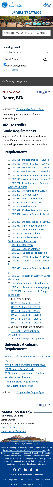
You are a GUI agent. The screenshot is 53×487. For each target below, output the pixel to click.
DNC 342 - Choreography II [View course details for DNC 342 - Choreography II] (25, 233)
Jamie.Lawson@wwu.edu (13, 431)
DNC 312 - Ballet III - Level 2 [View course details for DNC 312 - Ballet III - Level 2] (26, 318)
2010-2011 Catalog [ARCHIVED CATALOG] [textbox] (25, 32)
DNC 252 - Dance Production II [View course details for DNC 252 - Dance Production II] (27, 202)
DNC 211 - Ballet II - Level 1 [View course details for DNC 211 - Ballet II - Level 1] (25, 303)
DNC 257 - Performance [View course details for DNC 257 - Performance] (23, 206)
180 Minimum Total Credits (19, 369)
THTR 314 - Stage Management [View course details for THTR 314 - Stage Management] (27, 338)
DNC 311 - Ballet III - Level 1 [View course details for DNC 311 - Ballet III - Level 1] (26, 314)
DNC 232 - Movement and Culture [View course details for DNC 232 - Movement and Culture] (29, 190)
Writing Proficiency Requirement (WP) (25, 364)
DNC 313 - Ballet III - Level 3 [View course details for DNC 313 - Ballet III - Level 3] (26, 322)
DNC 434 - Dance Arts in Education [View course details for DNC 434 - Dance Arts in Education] (30, 283)
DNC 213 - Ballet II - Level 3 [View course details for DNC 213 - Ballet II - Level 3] (25, 310)
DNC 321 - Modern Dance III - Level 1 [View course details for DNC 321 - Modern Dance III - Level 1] (30, 210)
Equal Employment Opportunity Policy (26, 484)
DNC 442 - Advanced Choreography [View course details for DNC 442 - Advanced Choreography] (30, 287)
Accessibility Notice (42, 480)
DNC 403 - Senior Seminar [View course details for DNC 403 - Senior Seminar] (25, 248)
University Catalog (27, 12)
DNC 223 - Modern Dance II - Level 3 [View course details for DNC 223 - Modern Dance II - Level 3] (30, 179)
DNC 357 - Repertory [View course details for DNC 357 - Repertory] (22, 245)
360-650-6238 (8, 427)
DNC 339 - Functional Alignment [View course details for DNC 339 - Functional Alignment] (28, 225)
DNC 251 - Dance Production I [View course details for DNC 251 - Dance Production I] (27, 198)
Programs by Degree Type (30, 109)
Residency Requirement (18, 377)
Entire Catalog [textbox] (13, 52)
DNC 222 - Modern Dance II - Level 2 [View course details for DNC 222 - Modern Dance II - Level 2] (30, 175)
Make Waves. (16, 411)
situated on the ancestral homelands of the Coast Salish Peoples (27, 448)
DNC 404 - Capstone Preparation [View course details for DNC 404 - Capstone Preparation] (29, 252)
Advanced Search (11, 70)
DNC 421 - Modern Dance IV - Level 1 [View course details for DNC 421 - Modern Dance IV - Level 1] (31, 256)
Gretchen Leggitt (31, 444)
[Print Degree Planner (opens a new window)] (38, 92)
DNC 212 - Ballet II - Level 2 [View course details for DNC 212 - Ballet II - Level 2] (26, 307)
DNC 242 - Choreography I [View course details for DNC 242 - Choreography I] (25, 194)
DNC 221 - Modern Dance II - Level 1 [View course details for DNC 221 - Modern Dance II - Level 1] (30, 171)
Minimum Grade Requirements (21, 381)
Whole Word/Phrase (16, 65)
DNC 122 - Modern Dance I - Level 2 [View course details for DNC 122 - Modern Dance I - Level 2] (30, 163)
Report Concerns (16, 480)
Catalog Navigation (16, 81)
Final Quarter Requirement (19, 385)
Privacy (29, 480)
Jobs (5, 480)
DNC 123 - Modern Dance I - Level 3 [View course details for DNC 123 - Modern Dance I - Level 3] (30, 167)
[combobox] (26, 33)
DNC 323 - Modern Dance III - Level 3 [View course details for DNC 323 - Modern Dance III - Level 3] (30, 221)
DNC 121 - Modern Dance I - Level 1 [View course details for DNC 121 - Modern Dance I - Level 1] (30, 159)
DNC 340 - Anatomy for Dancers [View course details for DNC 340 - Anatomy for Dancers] (28, 229)
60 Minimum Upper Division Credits (24, 373)
